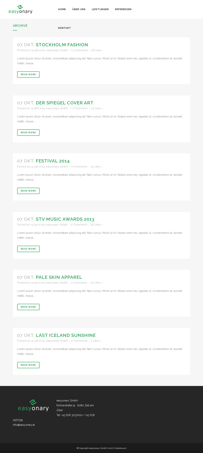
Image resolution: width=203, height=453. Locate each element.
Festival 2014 (53, 161)
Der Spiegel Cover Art (64, 103)
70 (96, 282)
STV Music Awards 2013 (65, 219)
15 (96, 166)
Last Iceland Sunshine (66, 335)
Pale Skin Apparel (59, 277)
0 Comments (79, 50)
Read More (28, 74)
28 (96, 50)
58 (96, 224)
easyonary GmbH (57, 50)
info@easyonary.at (24, 424)
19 (96, 108)
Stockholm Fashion (62, 44)
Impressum (121, 448)
